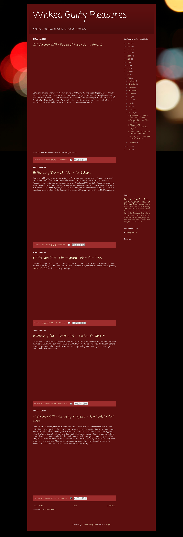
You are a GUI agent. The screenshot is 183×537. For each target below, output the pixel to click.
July (130, 97)
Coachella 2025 (145, 215)
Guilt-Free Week (144, 211)
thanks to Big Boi (39, 268)
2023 (129, 50)
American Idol (129, 209)
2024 (129, 46)
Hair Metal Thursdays (132, 213)
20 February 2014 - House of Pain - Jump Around (67, 44)
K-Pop (134, 218)
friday (138, 218)
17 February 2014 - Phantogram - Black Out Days (67, 258)
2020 (129, 59)
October (131, 87)
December (132, 81)
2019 (128, 62)
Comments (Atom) (49, 509)
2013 (128, 146)
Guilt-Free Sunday (143, 207)
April (131, 106)
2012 (128, 150)
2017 (128, 69)
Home (75, 506)
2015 (128, 75)
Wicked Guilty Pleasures (80, 15)
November (132, 84)
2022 (129, 53)
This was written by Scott (135, 222)
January (132, 142)
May (130, 103)
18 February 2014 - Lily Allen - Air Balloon (62, 172)
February (132, 113)
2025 (129, 43)
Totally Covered (131, 232)
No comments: (63, 160)
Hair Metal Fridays (143, 209)
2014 (128, 78)
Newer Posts (38, 506)
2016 (128, 72)
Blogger (108, 524)
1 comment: (61, 245)
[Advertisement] (74, 69)
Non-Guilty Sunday (131, 211)
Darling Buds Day (130, 207)
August (131, 94)
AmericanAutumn (131, 202)
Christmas (135, 215)
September (133, 90)
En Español (128, 218)
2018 (128, 65)
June (131, 100)
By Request (143, 218)
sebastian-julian (91, 524)
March (131, 109)
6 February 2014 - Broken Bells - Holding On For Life (69, 336)
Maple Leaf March (137, 199)
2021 (128, 56)
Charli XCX (146, 204)
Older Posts (111, 506)
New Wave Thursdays (139, 220)
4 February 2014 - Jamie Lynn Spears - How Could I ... (139, 138)
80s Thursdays (135, 204)
